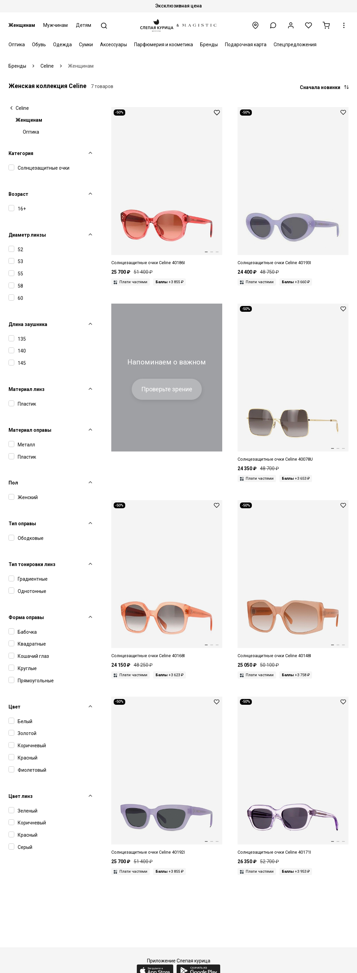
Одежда (62, 44)
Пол (13, 482)
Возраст (18, 194)
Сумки (86, 44)
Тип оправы (22, 523)
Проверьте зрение (166, 389)
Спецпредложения (295, 44)
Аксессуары (113, 44)
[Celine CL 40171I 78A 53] (293, 776)
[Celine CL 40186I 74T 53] (166, 186)
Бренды (209, 44)
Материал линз (27, 389)
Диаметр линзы (27, 235)
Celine (22, 108)
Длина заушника (28, 324)
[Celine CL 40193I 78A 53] (293, 186)
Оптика (17, 44)
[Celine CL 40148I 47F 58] (293, 579)
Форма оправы (26, 617)
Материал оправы (30, 430)
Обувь (39, 44)
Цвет (14, 707)
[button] (273, 25)
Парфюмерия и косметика (163, 44)
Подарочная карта (245, 44)
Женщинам (22, 25)
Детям (83, 25)
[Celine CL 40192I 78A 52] (166, 776)
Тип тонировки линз (32, 564)
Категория (21, 153)
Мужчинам (55, 25)
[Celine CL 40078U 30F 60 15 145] (293, 383)
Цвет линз (21, 796)
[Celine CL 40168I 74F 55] (166, 579)
